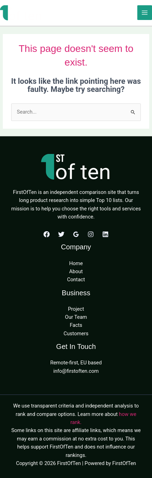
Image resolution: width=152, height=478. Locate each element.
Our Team (76, 317)
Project (76, 309)
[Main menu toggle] (144, 12)
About (76, 271)
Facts (76, 325)
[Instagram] (91, 234)
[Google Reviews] (76, 234)
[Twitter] (61, 234)
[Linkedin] (105, 234)
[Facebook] (46, 234)
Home (76, 263)
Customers (76, 333)
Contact (76, 279)
